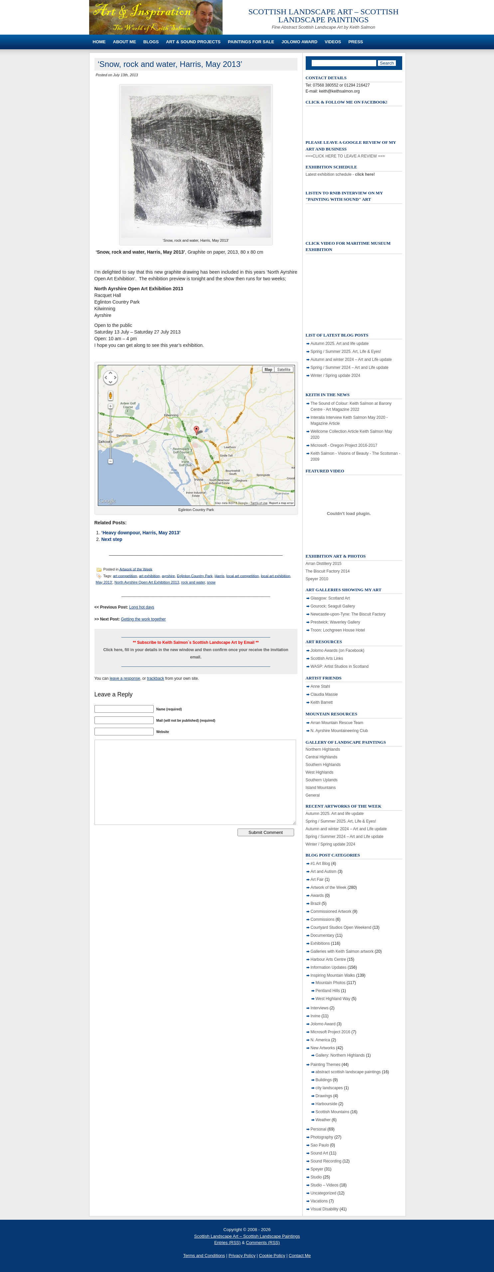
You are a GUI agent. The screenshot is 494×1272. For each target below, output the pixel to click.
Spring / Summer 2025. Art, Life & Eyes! (346, 351)
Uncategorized (323, 1193)
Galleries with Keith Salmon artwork (342, 951)
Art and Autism (324, 871)
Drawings (324, 1096)
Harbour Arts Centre (328, 959)
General (313, 795)
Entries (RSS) (227, 1242)
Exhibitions (320, 943)
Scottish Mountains (332, 1112)
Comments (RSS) (263, 1242)
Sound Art (319, 1153)
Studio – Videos (325, 1185)
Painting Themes (326, 1064)
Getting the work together (143, 619)
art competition (125, 576)
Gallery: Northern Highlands (340, 1055)
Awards (317, 895)
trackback (155, 678)
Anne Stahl (320, 686)
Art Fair (317, 879)
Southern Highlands (323, 764)
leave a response (125, 678)
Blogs (151, 41)
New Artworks (323, 1048)
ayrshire (168, 576)
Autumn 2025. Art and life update (340, 343)
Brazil (316, 903)
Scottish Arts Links (327, 658)
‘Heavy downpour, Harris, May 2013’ (141, 532)
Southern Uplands (322, 780)
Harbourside (326, 1104)
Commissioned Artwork (331, 911)
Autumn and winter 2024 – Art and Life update (351, 359)
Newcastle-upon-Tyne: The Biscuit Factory (348, 614)
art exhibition (149, 576)
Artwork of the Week (135, 569)
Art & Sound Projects (193, 41)
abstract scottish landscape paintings (348, 1072)
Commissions (323, 919)
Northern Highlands (323, 749)
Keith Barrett (322, 702)
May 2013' (104, 582)
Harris (219, 576)
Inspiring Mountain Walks (333, 975)
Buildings (324, 1080)
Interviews (320, 1008)
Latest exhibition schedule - (340, 174)
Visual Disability (325, 1209)
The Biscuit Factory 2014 (328, 571)
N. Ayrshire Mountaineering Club (339, 730)
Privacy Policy (242, 1255)
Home (99, 41)
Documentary (322, 935)
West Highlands (320, 772)
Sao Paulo (320, 1145)
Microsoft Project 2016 (330, 1032)
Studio (316, 1177)
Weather (323, 1120)
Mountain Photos (331, 982)
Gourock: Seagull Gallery (333, 606)
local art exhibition (275, 576)
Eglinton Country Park (195, 576)
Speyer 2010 (317, 579)
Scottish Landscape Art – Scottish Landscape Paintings (323, 15)
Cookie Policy (272, 1255)
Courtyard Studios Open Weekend (341, 927)
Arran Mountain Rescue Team (337, 722)
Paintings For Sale (251, 41)
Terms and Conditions (204, 1255)
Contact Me (300, 1255)
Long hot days (141, 607)
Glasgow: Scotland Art (330, 598)
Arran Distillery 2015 (324, 563)
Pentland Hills (328, 990)
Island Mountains (321, 787)
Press (355, 41)
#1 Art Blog (320, 863)
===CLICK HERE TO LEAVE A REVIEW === (345, 156)
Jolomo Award (299, 41)
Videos (333, 41)
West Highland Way (333, 998)
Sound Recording (326, 1161)
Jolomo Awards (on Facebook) (338, 650)
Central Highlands (321, 757)
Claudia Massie (324, 694)
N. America (320, 1040)
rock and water (193, 582)
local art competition (242, 576)
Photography (322, 1137)
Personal (318, 1129)
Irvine (315, 1016)
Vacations (319, 1201)
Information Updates (329, 967)
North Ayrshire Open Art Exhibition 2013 (146, 582)
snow (211, 582)
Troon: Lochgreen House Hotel (338, 630)
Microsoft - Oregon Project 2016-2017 (344, 445)
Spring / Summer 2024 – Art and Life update (350, 367)
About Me (124, 41)
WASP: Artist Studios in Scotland (340, 666)
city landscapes (329, 1088)
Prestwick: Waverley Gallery (335, 622)
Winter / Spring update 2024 (335, 375)
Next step (111, 539)
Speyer (317, 1169)
